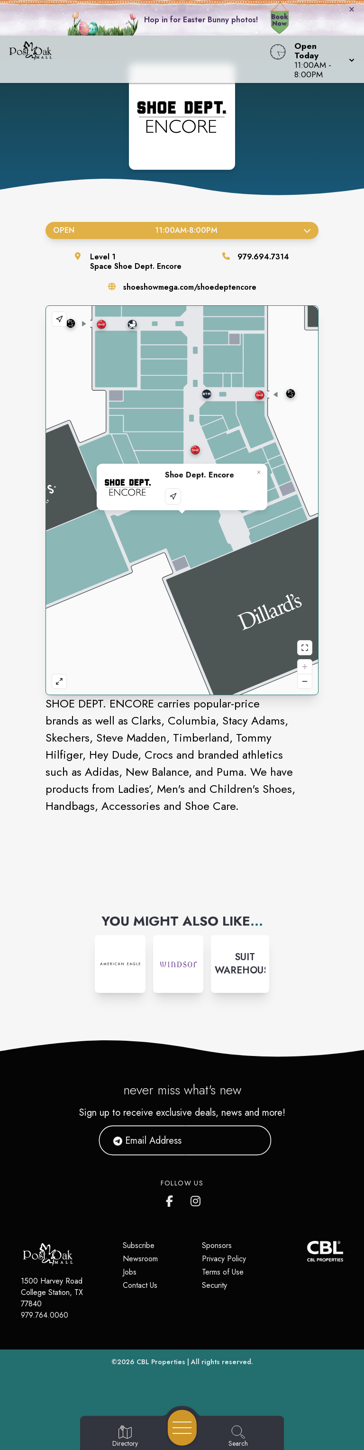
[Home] (138, 59)
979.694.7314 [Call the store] (263, 256)
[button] (321, 59)
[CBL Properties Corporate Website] (307, 1251)
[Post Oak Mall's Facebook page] (171, 1199)
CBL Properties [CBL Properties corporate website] (160, 1362)
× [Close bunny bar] (352, 9)
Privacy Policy (224, 1258)
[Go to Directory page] (125, 1436)
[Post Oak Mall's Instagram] (196, 1199)
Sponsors (217, 1245)
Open (182, 230)
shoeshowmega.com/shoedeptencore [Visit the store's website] (189, 287)
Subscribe (139, 1245)
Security (214, 1285)
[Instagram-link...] (120, 964)
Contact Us (140, 1285)
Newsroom (140, 1258)
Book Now (279, 20)
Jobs (129, 1271)
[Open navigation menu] (182, 1427)
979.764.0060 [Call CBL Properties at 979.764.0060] (44, 1315)
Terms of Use (223, 1271)
